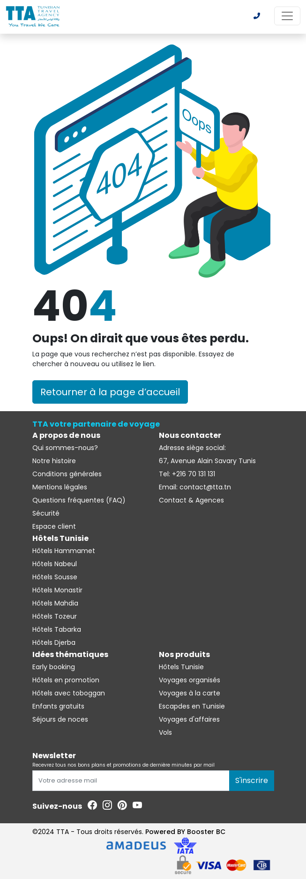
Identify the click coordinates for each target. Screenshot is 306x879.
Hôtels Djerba (53, 642)
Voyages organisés (189, 680)
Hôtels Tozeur (54, 616)
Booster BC (206, 831)
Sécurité (46, 513)
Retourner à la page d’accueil (110, 392)
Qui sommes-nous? (65, 447)
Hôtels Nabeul (54, 564)
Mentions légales (59, 487)
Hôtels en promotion (65, 680)
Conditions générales (67, 474)
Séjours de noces (60, 719)
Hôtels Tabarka (56, 629)
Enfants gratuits (58, 706)
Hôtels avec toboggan (68, 693)
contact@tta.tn (204, 487)
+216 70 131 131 (192, 474)
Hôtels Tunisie (181, 667)
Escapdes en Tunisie (192, 706)
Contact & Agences (191, 500)
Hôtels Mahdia (55, 603)
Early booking (53, 667)
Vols (165, 732)
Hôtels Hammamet (63, 550)
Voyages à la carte (189, 693)
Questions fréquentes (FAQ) (79, 500)
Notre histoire (54, 460)
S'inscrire (251, 780)
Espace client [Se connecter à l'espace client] (54, 526)
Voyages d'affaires (189, 719)
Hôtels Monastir (57, 590)
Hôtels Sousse (54, 577)
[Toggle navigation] (287, 16)
